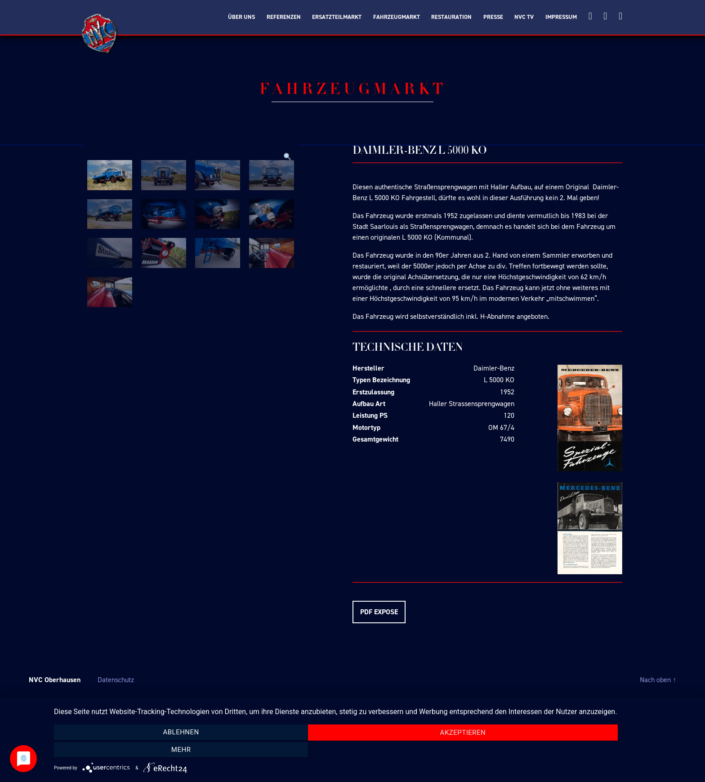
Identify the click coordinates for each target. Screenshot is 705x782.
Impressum (561, 17)
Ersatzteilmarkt (336, 17)
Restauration (451, 17)
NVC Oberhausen (54, 679)
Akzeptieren (375, 750)
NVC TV (524, 17)
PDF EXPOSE (379, 612)
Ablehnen (150, 750)
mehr (600, 750)
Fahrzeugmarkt (396, 17)
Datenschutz (116, 679)
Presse (493, 17)
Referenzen (284, 17)
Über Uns (241, 17)
